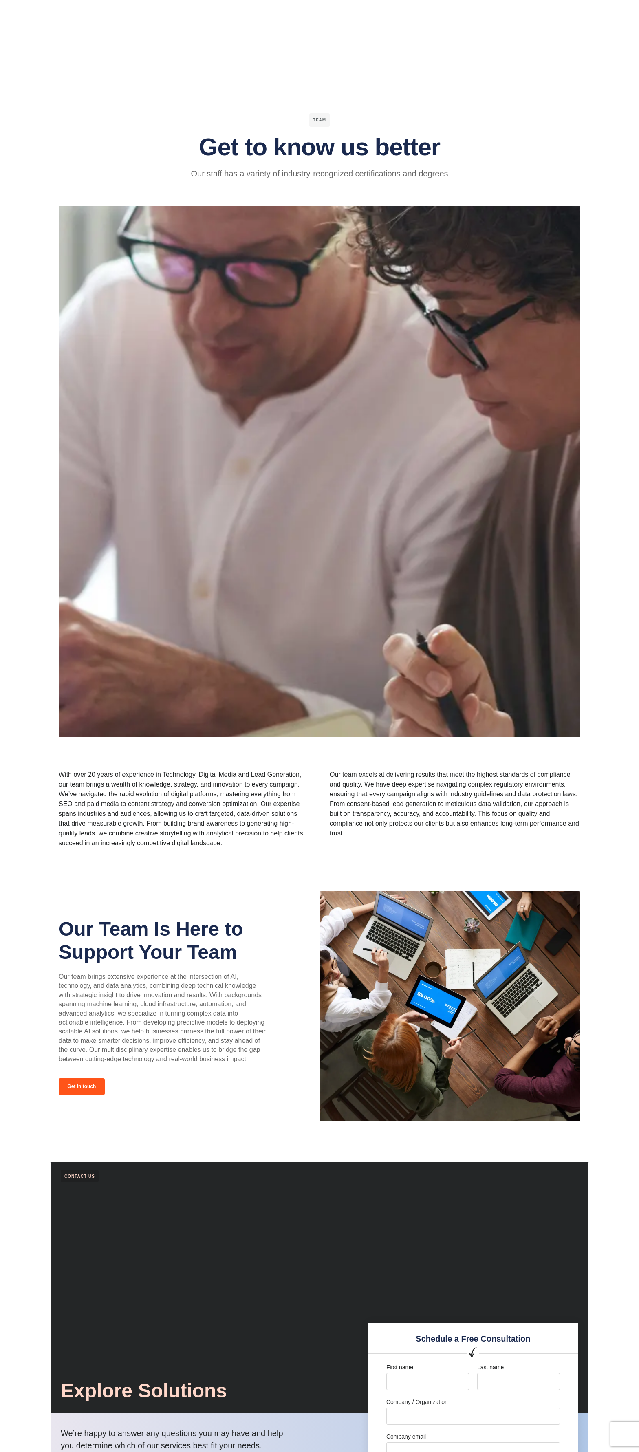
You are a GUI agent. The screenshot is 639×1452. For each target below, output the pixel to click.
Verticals (216, 14)
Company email (406, 1437)
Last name (490, 1368)
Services (294, 14)
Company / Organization (417, 1402)
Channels (255, 14)
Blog (367, 14)
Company (334, 14)
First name (399, 1368)
